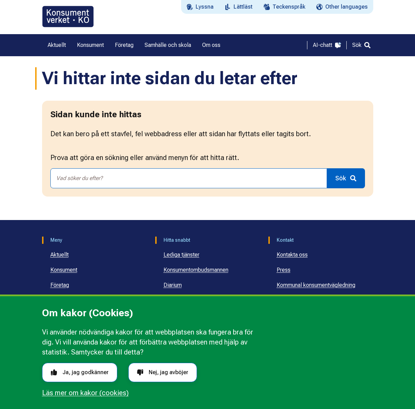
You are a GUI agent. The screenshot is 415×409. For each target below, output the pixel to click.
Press (283, 270)
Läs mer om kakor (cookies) (85, 393)
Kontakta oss (292, 254)
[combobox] (188, 178)
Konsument (63, 270)
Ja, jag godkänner (80, 372)
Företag (59, 285)
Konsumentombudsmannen (196, 270)
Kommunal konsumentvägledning (316, 285)
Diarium (173, 285)
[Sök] (361, 45)
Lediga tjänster (181, 254)
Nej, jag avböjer (162, 372)
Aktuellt (59, 254)
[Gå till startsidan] (68, 17)
